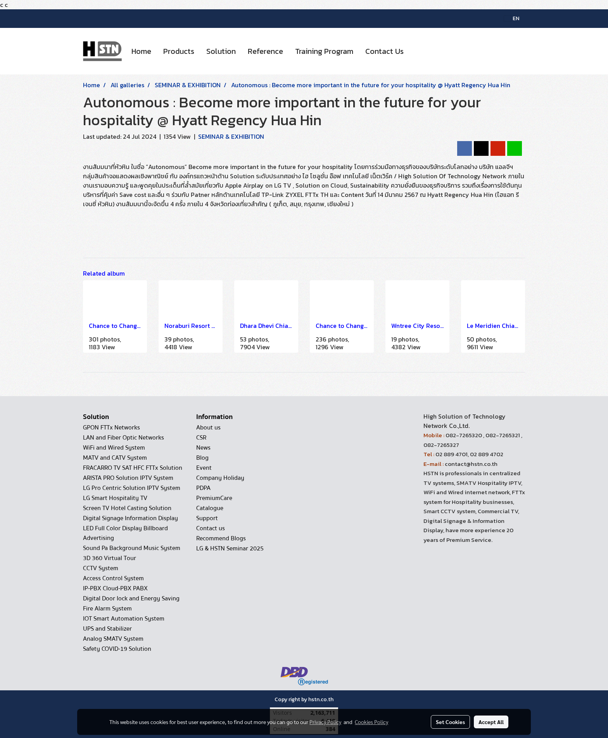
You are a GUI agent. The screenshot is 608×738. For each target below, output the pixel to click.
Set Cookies (450, 721)
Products (178, 51)
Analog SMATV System (113, 639)
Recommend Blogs (221, 538)
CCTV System (100, 568)
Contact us (210, 528)
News (203, 448)
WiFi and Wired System (114, 448)
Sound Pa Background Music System (131, 548)
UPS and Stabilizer (107, 629)
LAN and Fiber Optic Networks (123, 438)
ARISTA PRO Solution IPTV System (128, 478)
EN (511, 18)
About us (208, 427)
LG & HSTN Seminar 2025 (230, 548)
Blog (202, 458)
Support (207, 518)
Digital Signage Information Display (130, 518)
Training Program (324, 51)
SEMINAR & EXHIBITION (231, 136)
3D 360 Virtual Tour (109, 558)
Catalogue (209, 508)
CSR (201, 438)
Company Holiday (220, 478)
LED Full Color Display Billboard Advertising (125, 533)
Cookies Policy (371, 721)
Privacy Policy (325, 721)
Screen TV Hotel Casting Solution (127, 508)
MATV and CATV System (115, 458)
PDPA (203, 488)
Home (141, 51)
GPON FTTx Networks (111, 427)
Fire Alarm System (107, 609)
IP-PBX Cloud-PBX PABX (115, 588)
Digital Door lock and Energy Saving (131, 598)
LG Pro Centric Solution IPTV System (131, 488)
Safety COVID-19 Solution (117, 649)
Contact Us (384, 51)
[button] (416, 51)
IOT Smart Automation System (123, 619)
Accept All (491, 721)
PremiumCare (214, 498)
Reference (265, 51)
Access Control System (113, 578)
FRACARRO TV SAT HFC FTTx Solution (132, 468)
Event (204, 468)
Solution (221, 51)
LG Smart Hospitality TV (115, 498)
